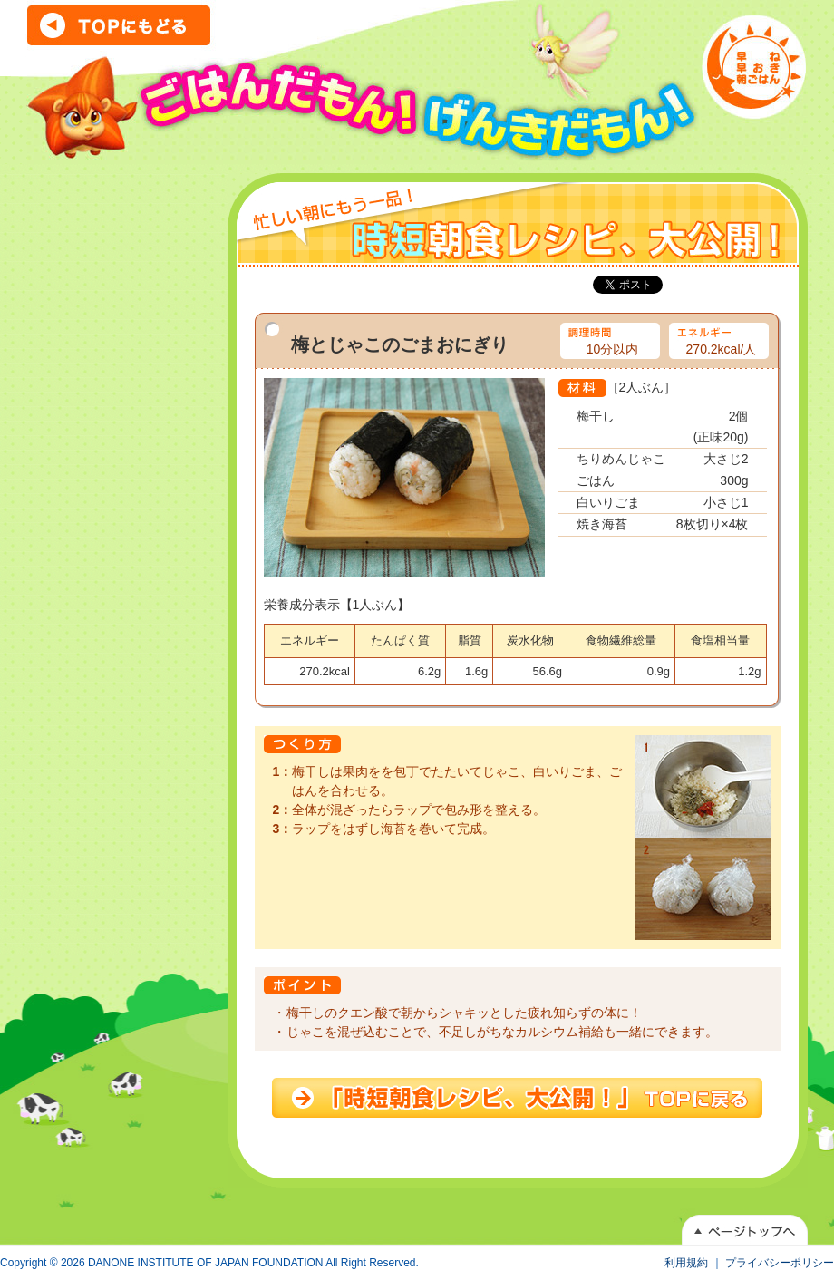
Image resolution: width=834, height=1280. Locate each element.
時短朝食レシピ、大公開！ (517, 1098)
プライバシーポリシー (779, 1262)
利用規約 (686, 1262)
